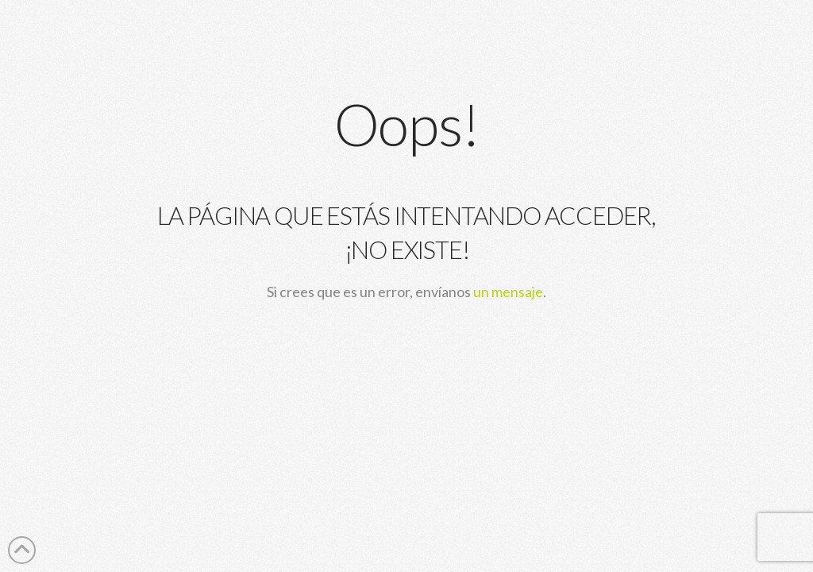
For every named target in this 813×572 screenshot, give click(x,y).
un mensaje (508, 291)
